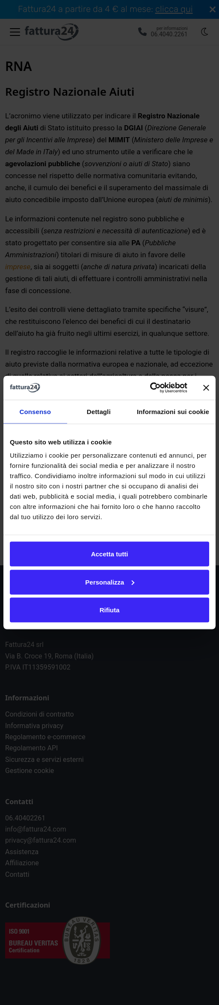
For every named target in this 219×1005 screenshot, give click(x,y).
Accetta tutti (109, 554)
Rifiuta (110, 610)
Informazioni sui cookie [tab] (173, 411)
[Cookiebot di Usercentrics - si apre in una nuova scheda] (149, 388)
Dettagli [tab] (99, 411)
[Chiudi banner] (206, 388)
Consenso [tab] (35, 411)
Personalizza (109, 581)
